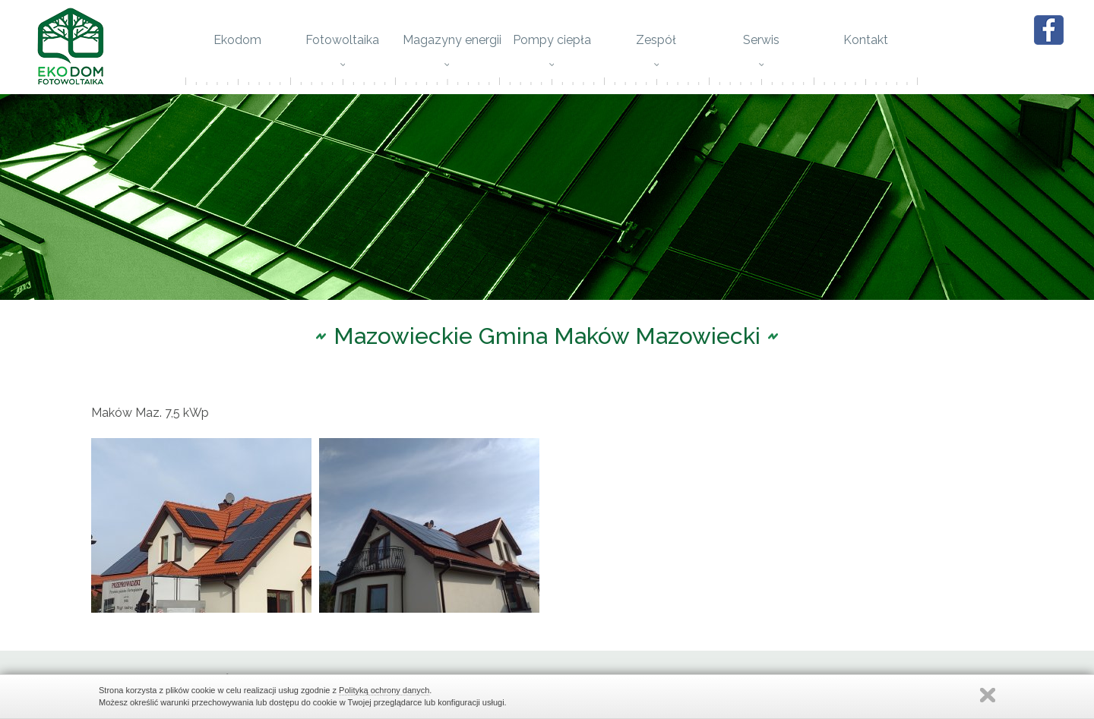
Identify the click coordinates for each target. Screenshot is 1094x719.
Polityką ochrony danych (384, 690)
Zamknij (987, 695)
